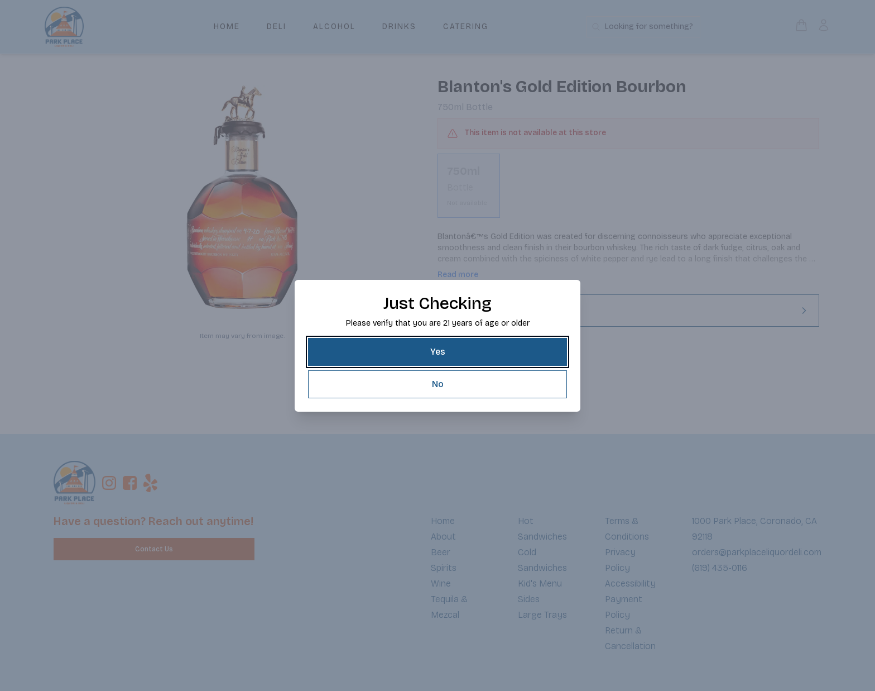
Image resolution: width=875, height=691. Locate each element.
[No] (437, 384)
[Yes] (437, 352)
